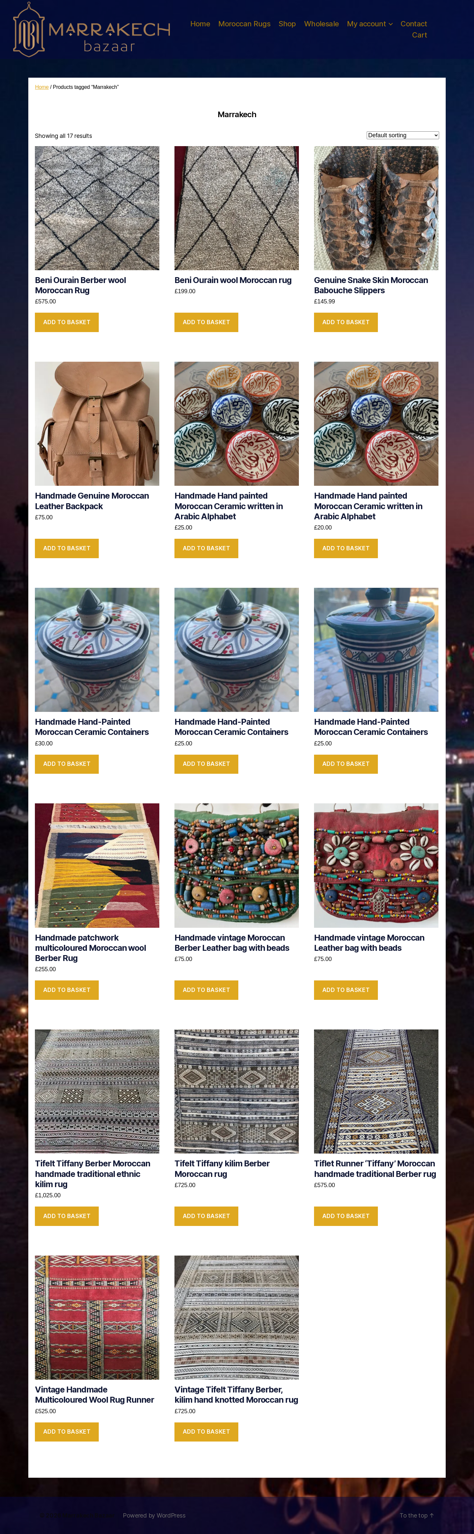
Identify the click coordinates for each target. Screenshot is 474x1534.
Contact (414, 23)
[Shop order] (403, 135)
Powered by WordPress (154, 1515)
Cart (419, 35)
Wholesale (321, 23)
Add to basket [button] (67, 322)
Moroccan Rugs (244, 23)
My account (366, 23)
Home (200, 23)
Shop (287, 23)
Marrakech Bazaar (88, 1515)
